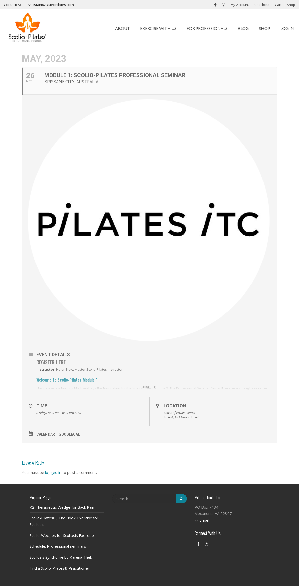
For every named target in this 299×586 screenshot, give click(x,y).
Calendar (45, 434)
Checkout (261, 4)
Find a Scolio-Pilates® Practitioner (59, 568)
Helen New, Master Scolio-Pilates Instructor (89, 369)
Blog (243, 28)
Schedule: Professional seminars (58, 546)
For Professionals (207, 28)
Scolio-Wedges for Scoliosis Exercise (62, 535)
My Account (240, 4)
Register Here (51, 362)
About (122, 28)
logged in (53, 472)
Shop (291, 4)
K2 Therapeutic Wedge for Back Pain (62, 507)
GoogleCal (69, 434)
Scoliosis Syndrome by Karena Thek (61, 557)
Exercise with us (158, 28)
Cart (278, 4)
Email (204, 520)
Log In (287, 28)
